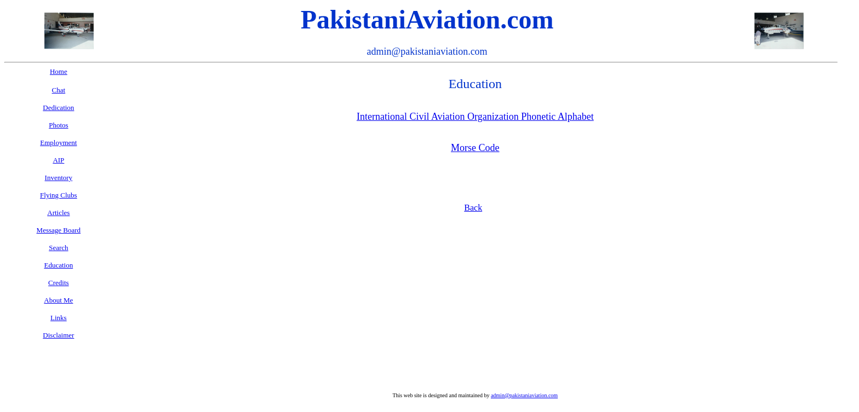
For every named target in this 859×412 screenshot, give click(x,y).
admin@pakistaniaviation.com (524, 395)
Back (473, 207)
